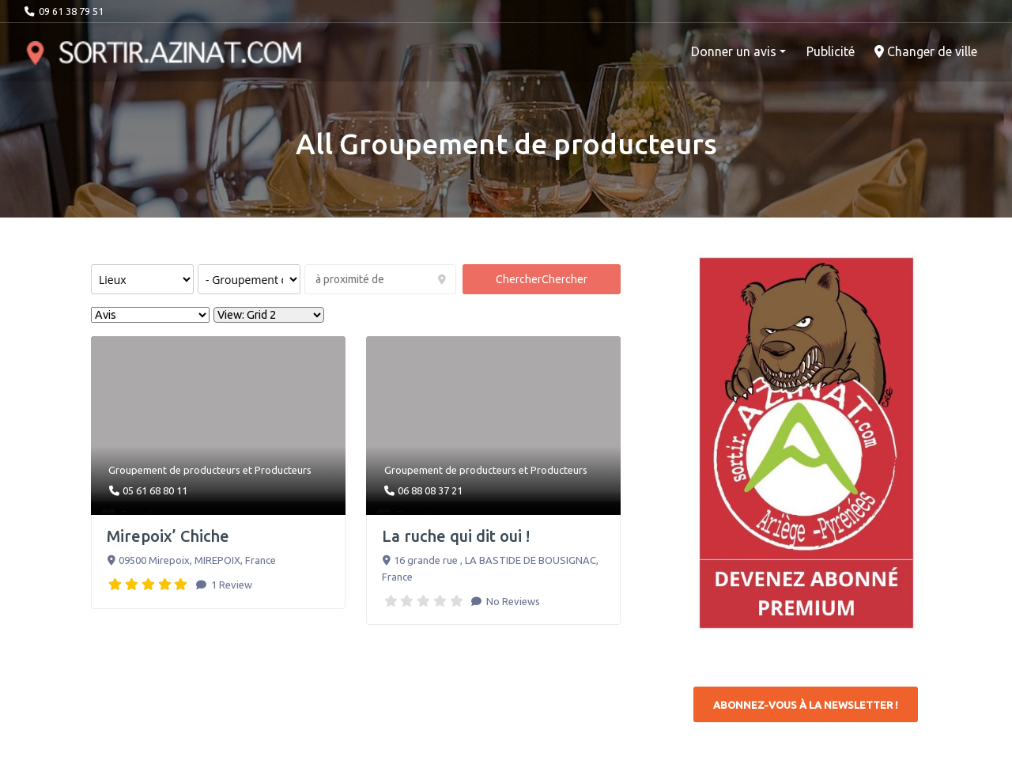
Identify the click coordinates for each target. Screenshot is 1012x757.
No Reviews (512, 601)
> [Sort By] (150, 315)
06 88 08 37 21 (430, 490)
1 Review (230, 584)
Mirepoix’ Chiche (168, 536)
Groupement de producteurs (174, 469)
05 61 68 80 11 (155, 490)
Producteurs (283, 469)
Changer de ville (925, 51)
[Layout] (268, 315)
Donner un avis (733, 51)
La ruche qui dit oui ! (456, 536)
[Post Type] (142, 279)
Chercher (541, 279)
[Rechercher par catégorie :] (249, 279)
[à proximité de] (380, 279)
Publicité (830, 51)
